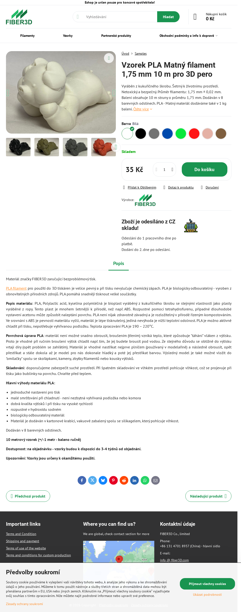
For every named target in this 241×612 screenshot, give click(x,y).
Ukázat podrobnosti (207, 594)
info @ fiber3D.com (174, 560)
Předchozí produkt (28, 496)
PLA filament (16, 288)
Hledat (168, 16)
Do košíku (204, 169)
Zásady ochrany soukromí (24, 604)
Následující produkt (208, 496)
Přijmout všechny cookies (207, 584)
